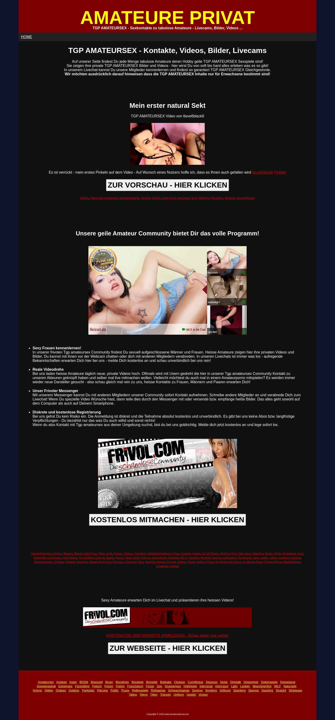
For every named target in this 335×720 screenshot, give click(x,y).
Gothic (84, 198)
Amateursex (46, 682)
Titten (154, 694)
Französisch (135, 686)
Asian (73, 682)
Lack (255, 557)
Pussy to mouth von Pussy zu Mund (230, 562)
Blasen (67, 553)
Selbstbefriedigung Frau (163, 553)
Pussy (118, 553)
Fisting (120, 686)
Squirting (267, 690)
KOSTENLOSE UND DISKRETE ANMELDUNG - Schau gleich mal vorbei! (167, 635)
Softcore (225, 690)
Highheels (190, 686)
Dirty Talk (237, 553)
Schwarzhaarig (129, 198)
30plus (58, 562)
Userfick (193, 557)
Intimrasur (221, 686)
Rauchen (217, 198)
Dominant (244, 557)
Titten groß (105, 553)
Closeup (179, 682)
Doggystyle (251, 682)
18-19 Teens (210, 553)
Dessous (212, 682)
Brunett (205, 557)
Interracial (206, 686)
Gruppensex (173, 686)
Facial (119, 557)
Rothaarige (158, 690)
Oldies (49, 690)
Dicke (224, 682)
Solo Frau (90, 553)
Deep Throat (264, 562)
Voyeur (203, 694)
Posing (171, 562)
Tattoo (133, 694)
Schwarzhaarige (178, 690)
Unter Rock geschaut (175, 198)
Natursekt (290, 686)
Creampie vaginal (167, 566)
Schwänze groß (293, 553)
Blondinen (122, 682)
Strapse (229, 198)
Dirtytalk (235, 682)
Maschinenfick (262, 686)
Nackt (110, 557)
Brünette (151, 682)
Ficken (57, 553)
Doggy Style (273, 553)
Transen (165, 694)
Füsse (150, 686)
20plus (128, 553)
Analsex (283, 557)
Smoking (211, 690)
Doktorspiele (269, 682)
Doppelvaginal (46, 686)
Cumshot (140, 553)
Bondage (138, 682)
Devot (278, 562)
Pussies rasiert (190, 553)
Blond (78, 553)
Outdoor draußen (76, 562)
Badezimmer (292, 562)
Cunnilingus (195, 682)
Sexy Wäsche (200, 198)
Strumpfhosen (245, 198)
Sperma (253, 690)
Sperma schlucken (224, 557)
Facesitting (82, 686)
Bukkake (165, 682)
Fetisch (97, 686)
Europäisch (158, 557)
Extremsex (65, 686)
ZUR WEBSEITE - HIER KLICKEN (167, 648)
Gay (159, 686)
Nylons (145, 557)
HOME (26, 37)
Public (115, 690)
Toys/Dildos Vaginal (91, 557)
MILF (183, 557)
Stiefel (156, 198)
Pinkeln (280, 172)
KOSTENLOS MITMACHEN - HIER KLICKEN (167, 519)
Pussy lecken (196, 562)
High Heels (69, 557)
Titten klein (132, 557)
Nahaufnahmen (41, 553)
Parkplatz (88, 690)
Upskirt (145, 198)
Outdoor (74, 690)
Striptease (295, 690)
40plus (181, 562)
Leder (264, 557)
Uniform (179, 694)
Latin (234, 686)
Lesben (245, 686)
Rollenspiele (140, 690)
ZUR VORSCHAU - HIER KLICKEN (167, 185)
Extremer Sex (134, 562)
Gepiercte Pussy (100, 562)
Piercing (102, 690)
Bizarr (109, 682)
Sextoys (197, 690)
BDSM (84, 682)
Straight (173, 557)
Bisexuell (97, 682)
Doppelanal (287, 682)
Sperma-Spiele (155, 562)
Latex (273, 557)
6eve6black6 (262, 172)
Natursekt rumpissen (103, 198)
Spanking (239, 690)
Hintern (224, 553)
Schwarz (118, 562)
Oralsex (61, 690)
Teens (143, 694)
